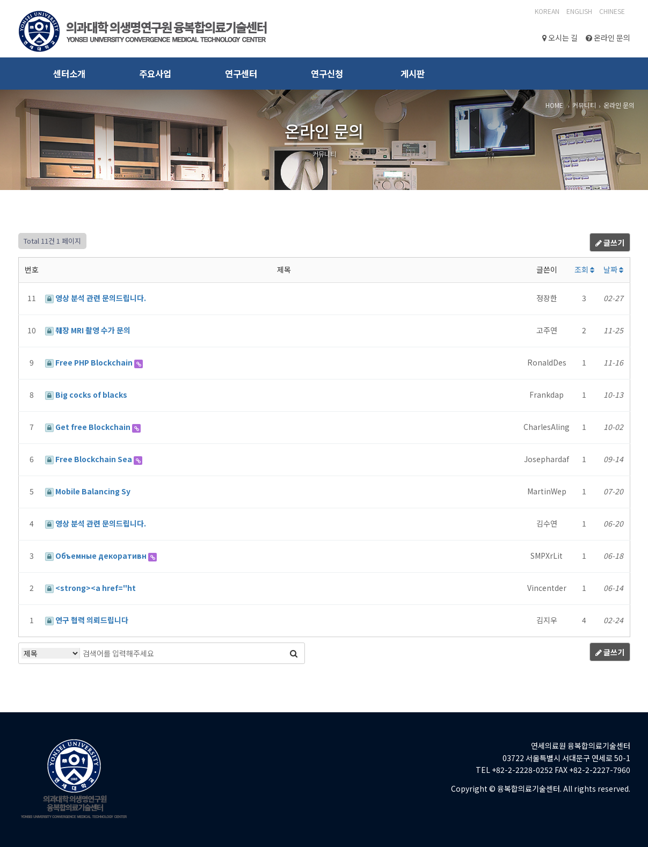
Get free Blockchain (88, 426)
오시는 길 (560, 37)
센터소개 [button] (69, 73)
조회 (584, 269)
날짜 (613, 269)
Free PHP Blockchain (89, 362)
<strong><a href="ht (90, 587)
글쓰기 (609, 242)
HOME (554, 104)
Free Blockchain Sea (89, 459)
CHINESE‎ (612, 11)
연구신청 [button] (327, 73)
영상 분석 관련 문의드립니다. (95, 298)
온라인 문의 (608, 37)
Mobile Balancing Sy (87, 491)
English (579, 11)
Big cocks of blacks (86, 394)
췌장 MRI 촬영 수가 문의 (87, 330)
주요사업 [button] (155, 73)
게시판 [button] (413, 73)
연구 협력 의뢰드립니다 (86, 620)
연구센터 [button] (241, 73)
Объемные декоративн (96, 555)
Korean (547, 11)
